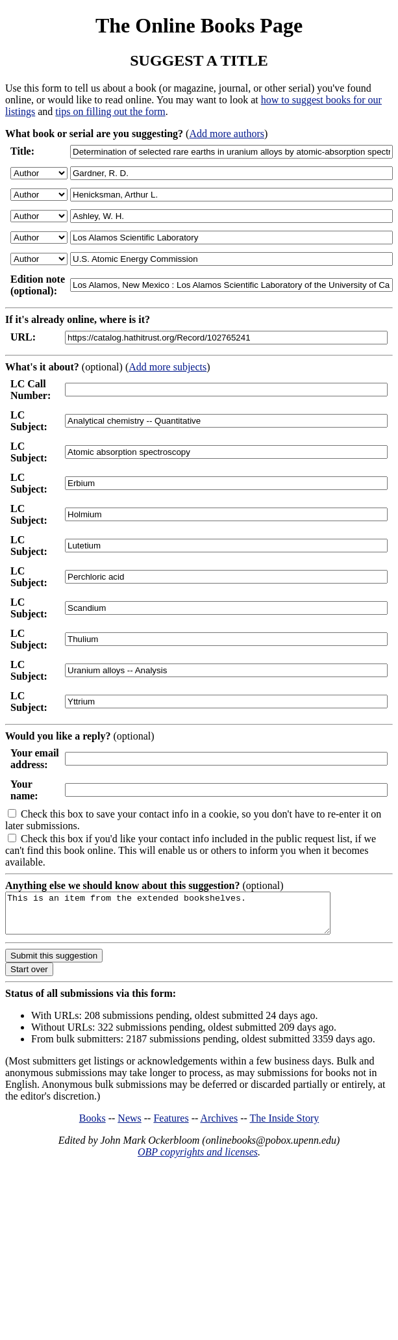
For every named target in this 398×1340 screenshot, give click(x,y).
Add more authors (226, 133)
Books (92, 1125)
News (129, 1125)
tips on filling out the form (110, 111)
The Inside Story (284, 1125)
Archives (219, 1125)
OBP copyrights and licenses (198, 1159)
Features (170, 1125)
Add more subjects (167, 366)
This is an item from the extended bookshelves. (187, 917)
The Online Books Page (199, 25)
